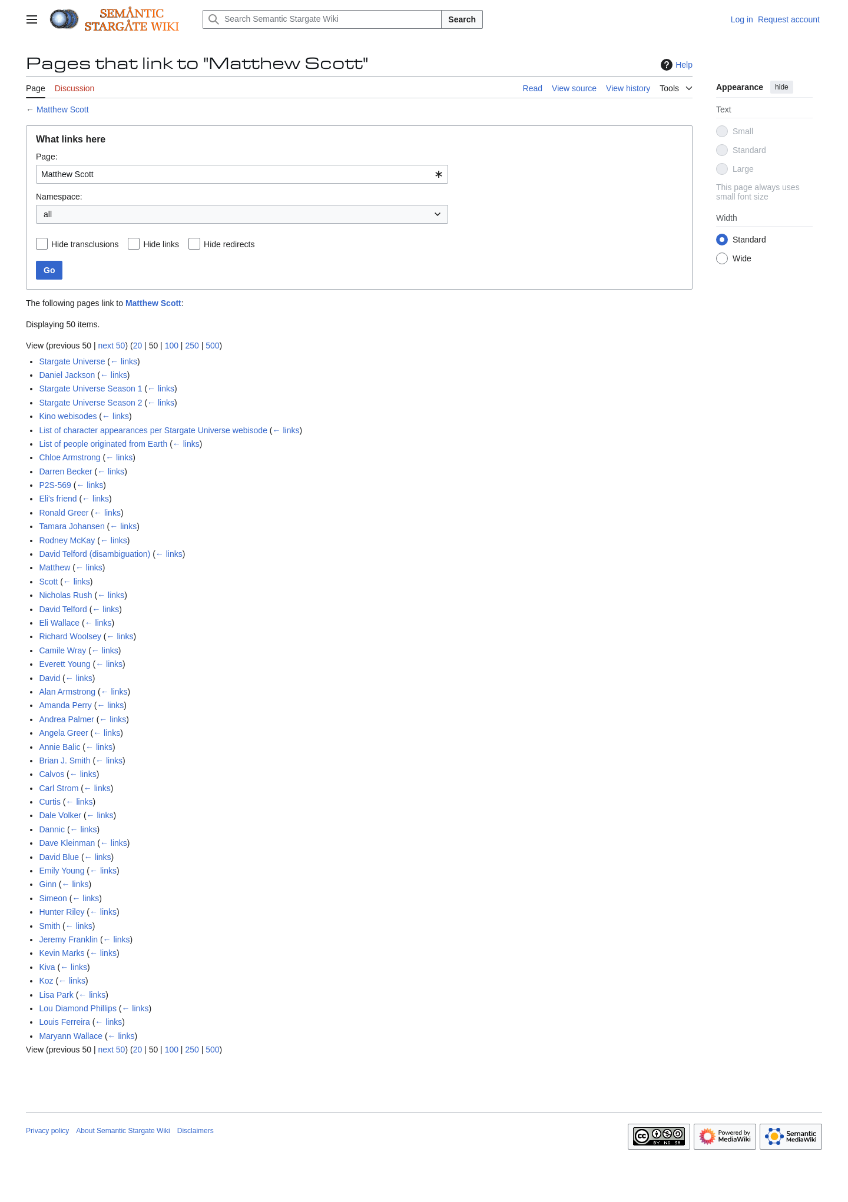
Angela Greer (63, 733)
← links (123, 361)
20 (138, 345)
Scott (48, 581)
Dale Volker (60, 815)
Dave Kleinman (67, 843)
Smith (49, 926)
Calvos (51, 774)
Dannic (52, 829)
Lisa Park (56, 995)
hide (782, 87)
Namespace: (59, 196)
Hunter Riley (61, 912)
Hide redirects (229, 244)
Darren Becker (65, 471)
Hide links (161, 244)
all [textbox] (48, 214)
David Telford (63, 609)
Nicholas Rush (65, 595)
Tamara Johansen (71, 526)
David (49, 678)
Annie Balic (59, 747)
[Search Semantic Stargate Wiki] (322, 19)
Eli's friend (58, 498)
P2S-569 (55, 485)
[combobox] (242, 174)
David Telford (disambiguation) (94, 554)
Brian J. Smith (64, 760)
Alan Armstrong (67, 691)
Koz (46, 980)
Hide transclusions (84, 244)
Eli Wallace (59, 622)
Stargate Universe (72, 361)
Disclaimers (195, 1131)
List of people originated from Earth (103, 444)
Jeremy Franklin (68, 939)
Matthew (54, 567)
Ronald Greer (63, 512)
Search (462, 19)
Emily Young (61, 870)
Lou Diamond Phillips (78, 1008)
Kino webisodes (68, 416)
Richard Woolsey (70, 636)
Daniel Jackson (67, 375)
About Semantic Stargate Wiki (123, 1131)
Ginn (48, 884)
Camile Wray (62, 650)
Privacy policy (47, 1131)
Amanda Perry (65, 705)
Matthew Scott (63, 109)
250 (191, 345)
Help (675, 65)
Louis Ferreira (64, 1022)
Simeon (53, 898)
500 (212, 345)
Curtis (50, 801)
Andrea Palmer (66, 719)
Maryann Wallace (70, 1036)
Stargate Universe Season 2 (90, 402)
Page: (47, 156)
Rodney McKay (67, 540)
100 (171, 345)
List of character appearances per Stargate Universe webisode (153, 430)
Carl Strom (58, 788)
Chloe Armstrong (69, 457)
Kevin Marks (61, 953)
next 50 (111, 345)
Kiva (47, 967)
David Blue (59, 857)
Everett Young (64, 664)
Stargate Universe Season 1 (90, 388)
